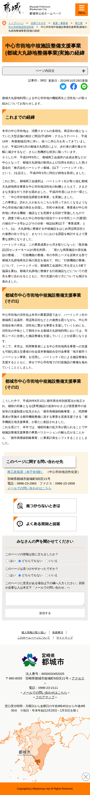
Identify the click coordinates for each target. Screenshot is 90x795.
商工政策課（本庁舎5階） (25, 472)
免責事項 (57, 632)
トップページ (16, 23)
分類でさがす (38, 23)
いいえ (53, 560)
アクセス (78, 678)
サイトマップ (64, 637)
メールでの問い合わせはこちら (29, 488)
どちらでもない (32, 560)
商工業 (79, 23)
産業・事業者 (60, 23)
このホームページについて (33, 637)
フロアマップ (45, 697)
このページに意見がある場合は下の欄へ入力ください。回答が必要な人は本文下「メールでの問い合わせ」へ (45, 585)
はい (13, 560)
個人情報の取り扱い (33, 632)
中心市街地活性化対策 (21, 27)
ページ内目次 (45, 70)
